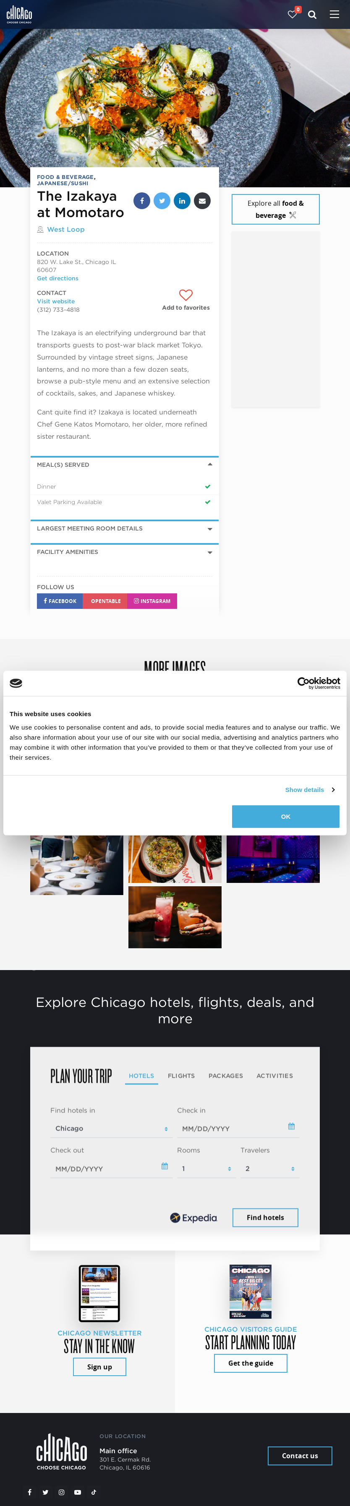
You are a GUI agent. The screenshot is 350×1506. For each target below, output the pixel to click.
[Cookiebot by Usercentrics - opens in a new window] (303, 683)
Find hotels (265, 1217)
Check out (67, 1150)
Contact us (300, 1455)
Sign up (99, 1366)
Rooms (188, 1150)
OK (286, 816)
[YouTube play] (77, 1492)
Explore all (276, 209)
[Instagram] (61, 1492)
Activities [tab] (274, 1075)
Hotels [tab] (141, 1075)
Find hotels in (72, 1110)
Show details (304, 789)
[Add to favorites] (185, 300)
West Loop (66, 229)
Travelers (255, 1150)
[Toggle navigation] (334, 15)
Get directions (57, 278)
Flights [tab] (181, 1075)
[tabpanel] (175, 1167)
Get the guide (250, 1363)
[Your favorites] (292, 14)
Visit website (56, 301)
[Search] (312, 14)
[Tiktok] (94, 1492)
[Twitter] (45, 1492)
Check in (191, 1110)
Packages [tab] (226, 1075)
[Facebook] (29, 1492)
